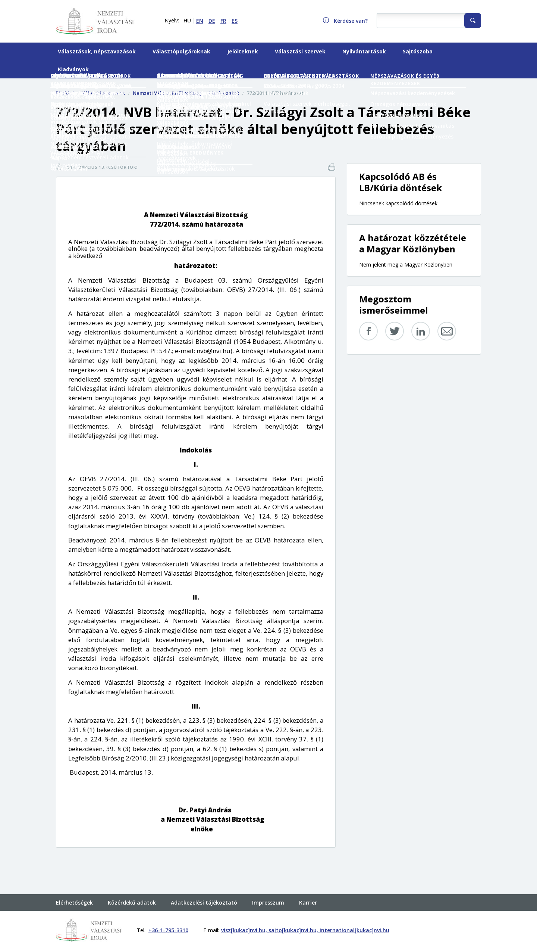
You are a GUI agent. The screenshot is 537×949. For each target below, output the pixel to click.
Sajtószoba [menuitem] (418, 51)
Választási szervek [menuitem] (300, 51)
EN (199, 20)
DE (211, 20)
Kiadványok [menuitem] (73, 69)
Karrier (308, 902)
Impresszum (268, 902)
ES (235, 20)
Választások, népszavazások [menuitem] (97, 51)
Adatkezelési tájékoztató (204, 902)
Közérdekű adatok (132, 902)
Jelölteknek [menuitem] (242, 51)
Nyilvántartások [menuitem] (364, 51)
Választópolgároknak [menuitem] (181, 51)
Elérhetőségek (74, 902)
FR (223, 20)
